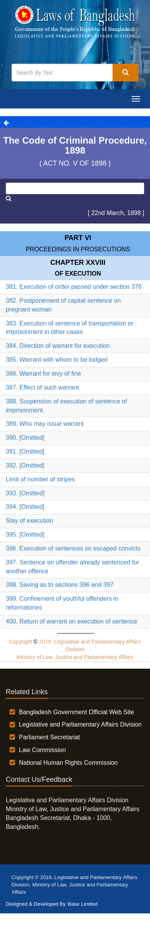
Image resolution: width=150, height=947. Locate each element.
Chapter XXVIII (77, 262)
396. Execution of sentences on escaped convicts (73, 548)
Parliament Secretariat (49, 737)
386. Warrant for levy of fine (43, 373)
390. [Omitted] (25, 437)
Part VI (78, 238)
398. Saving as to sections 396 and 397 (59, 584)
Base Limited (82, 904)
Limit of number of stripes (40, 479)
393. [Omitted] (25, 493)
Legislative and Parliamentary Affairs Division (80, 724)
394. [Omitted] (25, 506)
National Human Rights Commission (68, 762)
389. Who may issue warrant (45, 423)
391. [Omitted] (25, 451)
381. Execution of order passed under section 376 (74, 286)
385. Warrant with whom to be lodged (56, 359)
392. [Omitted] (25, 465)
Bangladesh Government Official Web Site (76, 712)
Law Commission (42, 750)
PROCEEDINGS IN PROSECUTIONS (78, 249)
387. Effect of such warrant (42, 387)
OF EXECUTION (78, 273)
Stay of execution (29, 520)
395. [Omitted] (25, 534)
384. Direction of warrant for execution (58, 345)
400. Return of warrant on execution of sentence (71, 621)
